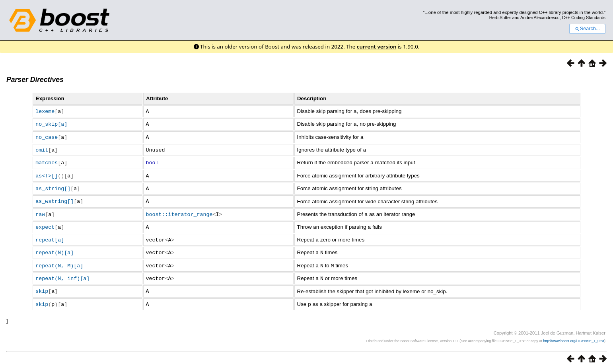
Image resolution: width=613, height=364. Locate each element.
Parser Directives (35, 80)
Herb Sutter (500, 17)
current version (377, 46)
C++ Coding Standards (583, 17)
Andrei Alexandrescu (540, 17)
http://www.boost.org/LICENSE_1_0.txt (573, 335)
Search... (587, 28)
